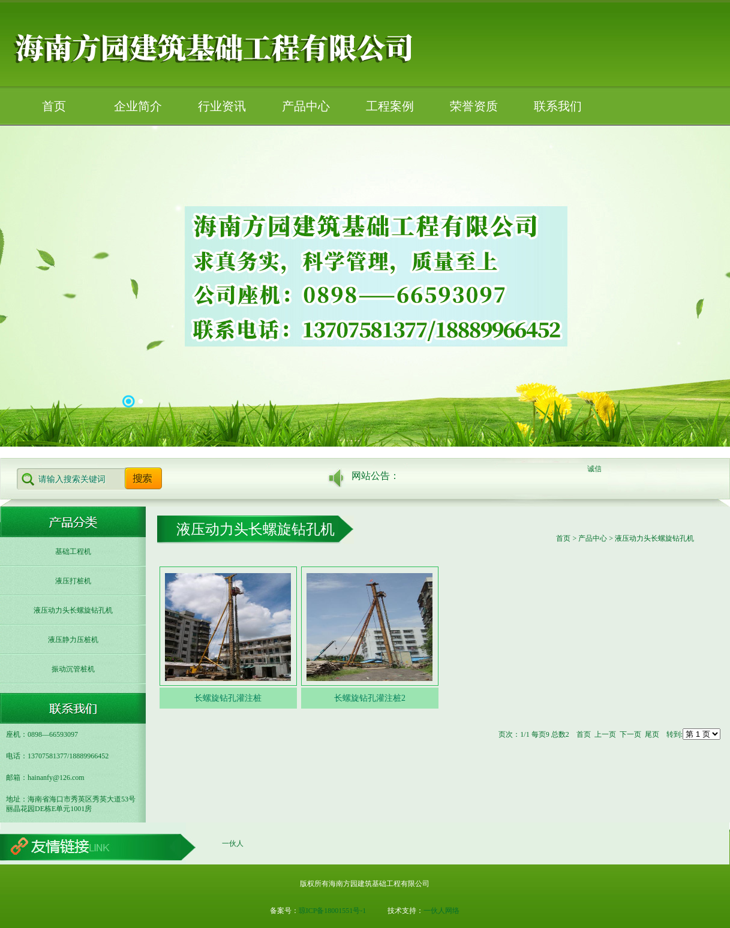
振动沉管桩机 (73, 669)
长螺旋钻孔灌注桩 (228, 698)
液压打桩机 (73, 581)
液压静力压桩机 (73, 639)
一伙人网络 (441, 910)
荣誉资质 (474, 106)
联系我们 (558, 106)
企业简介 (138, 106)
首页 (54, 106)
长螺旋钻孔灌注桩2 (369, 698)
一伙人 (233, 843)
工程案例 (390, 106)
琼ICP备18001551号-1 (332, 910)
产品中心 (306, 106)
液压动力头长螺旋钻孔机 (73, 610)
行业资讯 (222, 106)
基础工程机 (73, 551)
